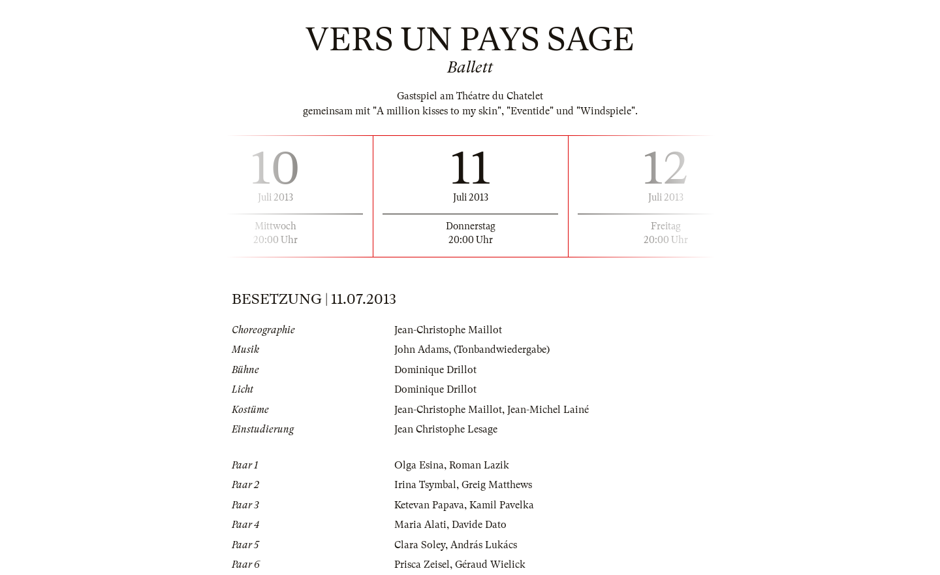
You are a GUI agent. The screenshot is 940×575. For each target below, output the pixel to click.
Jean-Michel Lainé (548, 410)
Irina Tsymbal (425, 485)
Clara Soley (419, 545)
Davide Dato (479, 525)
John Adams (421, 349)
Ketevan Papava (429, 505)
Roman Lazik (479, 465)
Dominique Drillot (435, 370)
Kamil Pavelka (501, 505)
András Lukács (483, 545)
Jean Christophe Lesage (445, 429)
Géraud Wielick (490, 564)
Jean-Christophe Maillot (448, 330)
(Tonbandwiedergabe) (502, 349)
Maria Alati (420, 525)
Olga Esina (419, 465)
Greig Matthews (497, 485)
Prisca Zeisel (422, 564)
